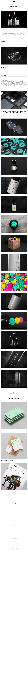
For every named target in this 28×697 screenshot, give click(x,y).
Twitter (15, 392)
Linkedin (17, 393)
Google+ (11, 393)
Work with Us (10, 548)
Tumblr (23, 392)
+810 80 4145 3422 (14, 538)
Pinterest (19, 392)
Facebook (11, 392)
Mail (14, 393)
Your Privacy (17, 548)
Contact (21, 548)
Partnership (13, 548)
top (14, 495)
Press (6, 548)
